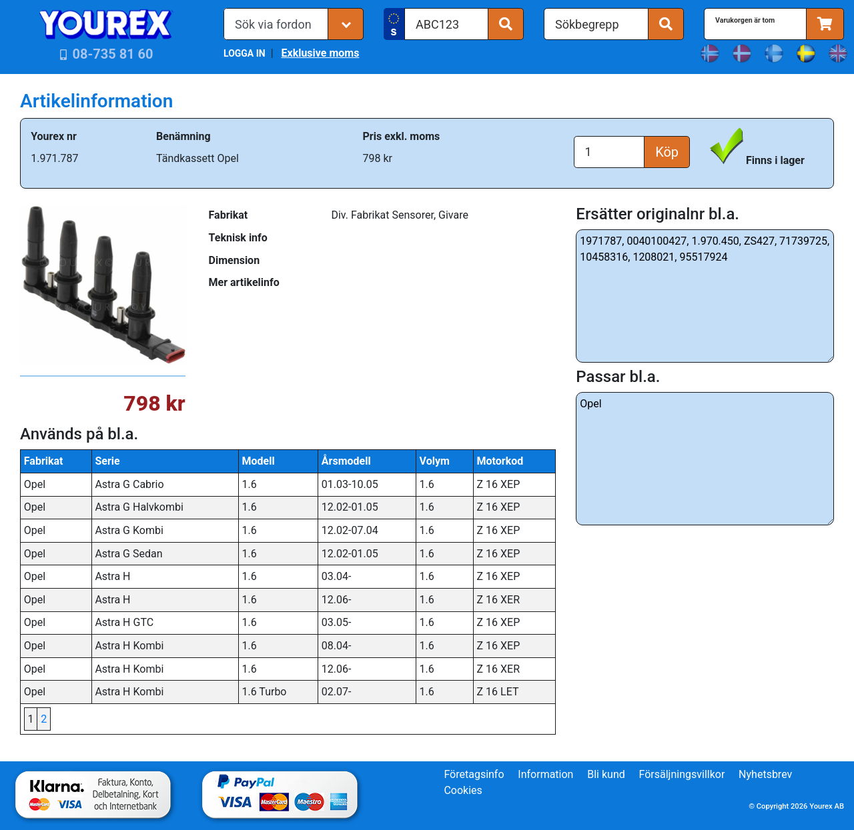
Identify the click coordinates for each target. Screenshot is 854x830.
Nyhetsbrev (765, 774)
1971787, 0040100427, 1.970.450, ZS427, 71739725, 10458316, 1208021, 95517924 (705, 296)
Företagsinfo (474, 774)
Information (545, 774)
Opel (705, 458)
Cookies (463, 790)
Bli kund (606, 774)
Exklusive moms (320, 53)
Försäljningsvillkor (682, 774)
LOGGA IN (245, 53)
